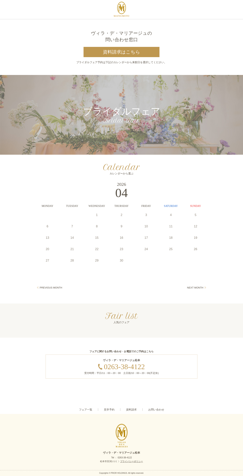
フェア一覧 (85, 409)
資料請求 (131, 409)
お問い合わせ (156, 409)
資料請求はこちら (121, 52)
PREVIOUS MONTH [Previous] (51, 287)
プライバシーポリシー (131, 461)
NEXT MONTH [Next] (195, 287)
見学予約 (109, 409)
